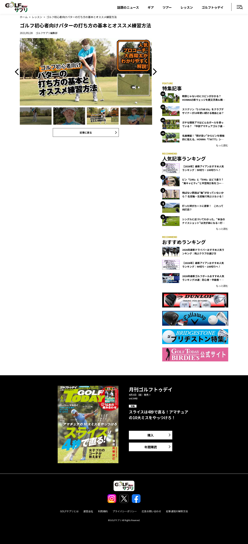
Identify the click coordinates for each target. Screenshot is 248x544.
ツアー (167, 7)
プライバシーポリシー (125, 511)
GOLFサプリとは (69, 511)
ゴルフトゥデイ (213, 7)
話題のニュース (128, 7)
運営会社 (88, 511)
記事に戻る (86, 132)
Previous (18, 72)
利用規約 (103, 511)
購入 (150, 435)
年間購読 (150, 447)
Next (153, 72)
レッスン (186, 7)
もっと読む (222, 145)
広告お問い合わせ (151, 511)
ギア (151, 7)
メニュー (240, 7)
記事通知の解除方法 (177, 511)
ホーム (24, 17)
